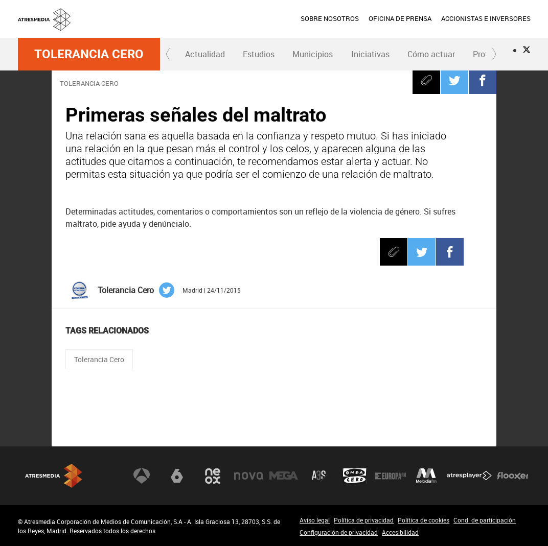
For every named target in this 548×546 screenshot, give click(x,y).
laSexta (177, 476)
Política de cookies (423, 520)
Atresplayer (469, 476)
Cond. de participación (484, 520)
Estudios (259, 54)
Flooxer (512, 476)
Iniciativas (370, 54)
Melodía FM (426, 476)
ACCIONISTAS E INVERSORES (486, 18)
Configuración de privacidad (339, 532)
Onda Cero (354, 476)
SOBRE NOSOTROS (330, 18)
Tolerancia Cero (89, 54)
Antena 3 (141, 476)
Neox (212, 476)
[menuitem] (329, 19)
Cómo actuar (431, 54)
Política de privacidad (364, 520)
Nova (248, 476)
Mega (283, 476)
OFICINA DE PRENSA (400, 18)
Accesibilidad (400, 532)
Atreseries (319, 476)
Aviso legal (315, 520)
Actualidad (205, 54)
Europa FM (390, 476)
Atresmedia (53, 476)
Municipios (312, 54)
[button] (168, 54)
